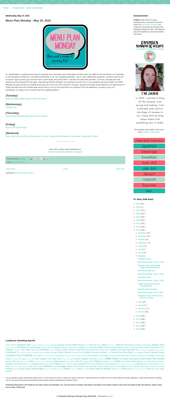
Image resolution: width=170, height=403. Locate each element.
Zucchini (9, 371)
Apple (29, 345)
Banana (82, 345)
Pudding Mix (83, 364)
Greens (102, 355)
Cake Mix (93, 347)
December (142, 233)
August (141, 246)
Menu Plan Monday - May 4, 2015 (150, 292)
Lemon (77, 359)
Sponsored (145, 366)
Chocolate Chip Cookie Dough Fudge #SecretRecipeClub (149, 266)
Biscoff (135, 345)
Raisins (123, 364)
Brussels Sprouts (47, 347)
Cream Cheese (64, 352)
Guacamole (112, 355)
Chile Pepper (26, 350)
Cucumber (95, 352)
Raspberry (140, 364)
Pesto (16, 364)
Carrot (120, 347)
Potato (57, 364)
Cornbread (143, 350)
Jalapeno (43, 359)
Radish (118, 364)
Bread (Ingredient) (11, 347)
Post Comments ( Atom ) (25, 173)
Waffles (125, 369)
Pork (52, 364)
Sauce (55, 366)
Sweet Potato (49, 369)
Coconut (58, 350)
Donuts (125, 352)
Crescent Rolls (77, 352)
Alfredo (8, 345)
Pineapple (35, 364)
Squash (152, 366)
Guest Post (121, 356)
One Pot (79, 361)
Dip (120, 352)
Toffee (55, 369)
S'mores (25, 366)
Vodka (120, 369)
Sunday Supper (25, 369)
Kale (55, 359)
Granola (85, 355)
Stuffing (16, 369)
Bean (105, 345)
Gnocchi (67, 355)
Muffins (32, 361)
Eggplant (141, 352)
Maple (126, 359)
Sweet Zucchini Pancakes (147, 289)
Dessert (115, 352)
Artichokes (47, 345)
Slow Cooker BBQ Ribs (146, 271)
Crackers (29, 352)
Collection (72, 350)
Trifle (84, 369)
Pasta (118, 361)
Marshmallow (134, 359)
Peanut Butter (131, 361)
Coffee (65, 350)
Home (6, 8)
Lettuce (85, 359)
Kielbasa (60, 359)
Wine (149, 369)
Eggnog (135, 352)
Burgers (57, 347)
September (142, 243)
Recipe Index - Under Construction (28, 8)
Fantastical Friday (144, 259)
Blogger (110, 396)
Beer (123, 345)
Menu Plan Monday (18, 162)
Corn (138, 350)
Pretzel (62, 364)
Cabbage (82, 347)
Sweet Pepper (38, 369)
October (141, 239)
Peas (149, 361)
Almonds (14, 345)
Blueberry (156, 345)
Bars (92, 345)
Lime (91, 359)
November (142, 236)
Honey (8, 359)
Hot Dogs (22, 359)
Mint (15, 361)
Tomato (67, 369)
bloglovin (69, 152)
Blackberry (148, 345)
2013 (138, 319)
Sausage (62, 366)
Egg (130, 352)
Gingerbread (59, 355)
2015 (138, 230)
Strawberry (10, 369)
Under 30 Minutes (103, 369)
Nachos (44, 361)
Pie (24, 364)
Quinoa (113, 364)
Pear (145, 361)
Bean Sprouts (112, 345)
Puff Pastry (92, 364)
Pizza (41, 364)
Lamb (68, 359)
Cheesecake (155, 347)
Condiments (94, 350)
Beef (118, 345)
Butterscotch (73, 347)
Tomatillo (60, 369)
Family (147, 352)
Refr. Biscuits (154, 364)
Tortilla (79, 369)
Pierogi (28, 364)
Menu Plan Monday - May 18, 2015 (151, 274)
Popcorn (47, 364)
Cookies (114, 350)
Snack (107, 366)
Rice (8, 366)
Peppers (10, 364)
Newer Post (10, 169)
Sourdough (130, 366)
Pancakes (105, 361)
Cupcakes (104, 352)
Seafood (70, 366)
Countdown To (12, 352)
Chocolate (45, 350)
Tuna (87, 369)
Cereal (147, 347)
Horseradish (15, 359)
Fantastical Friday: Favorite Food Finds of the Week (150, 297)
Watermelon (137, 369)
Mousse (26, 361)
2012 (138, 323)
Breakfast (22, 347)
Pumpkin (99, 364)
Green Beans (93, 356)
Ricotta (12, 366)
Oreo (91, 361)
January (141, 312)
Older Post (120, 169)
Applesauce (35, 345)
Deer (109, 352)
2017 (138, 223)
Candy (107, 347)
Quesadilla (107, 364)
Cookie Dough (104, 350)
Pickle (21, 364)
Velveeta (115, 369)
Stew (162, 366)
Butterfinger (64, 347)
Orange (86, 361)
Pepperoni (160, 361)
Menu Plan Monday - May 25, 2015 (151, 262)
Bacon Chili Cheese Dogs (16, 127)
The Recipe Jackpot (149, 25)
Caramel (113, 347)
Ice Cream (36, 359)
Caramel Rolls (11, 116)
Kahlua (50, 359)
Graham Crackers (76, 355)
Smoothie (100, 366)
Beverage (129, 345)
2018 (138, 220)
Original (97, 361)
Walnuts (131, 369)
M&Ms (95, 359)
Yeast (157, 369)
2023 (138, 204)
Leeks (72, 359)
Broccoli (30, 347)
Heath (147, 355)
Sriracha (158, 366)
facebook (52, 152)
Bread (162, 345)
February (141, 308)
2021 (138, 210)
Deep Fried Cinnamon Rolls (17, 136)
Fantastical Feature (157, 352)
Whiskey (144, 369)
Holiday (152, 356)
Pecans (154, 361)
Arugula (54, 345)
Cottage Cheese (159, 350)
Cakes (101, 347)
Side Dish (93, 366)
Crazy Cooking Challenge (48, 352)
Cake (87, 347)
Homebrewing (159, 355)
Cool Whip (122, 350)
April (140, 302)
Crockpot (86, 352)
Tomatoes (74, 369)
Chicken (10, 350)
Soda (118, 366)
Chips (37, 350)
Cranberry (35, 352)
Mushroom (38, 361)
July (140, 249)
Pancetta (112, 361)
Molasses (20, 361)
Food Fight (37, 356)
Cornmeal (150, 350)
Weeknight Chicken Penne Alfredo (33, 116)
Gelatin (53, 355)
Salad (30, 366)
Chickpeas (17, 350)
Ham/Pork (133, 355)
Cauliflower (134, 347)
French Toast (46, 355)
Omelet (72, 361)
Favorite (27, 355)
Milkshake (9, 361)
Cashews (126, 347)
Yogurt (162, 369)
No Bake (50, 361)
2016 (138, 227)
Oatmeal (62, 361)
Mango (121, 359)
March (140, 305)
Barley (87, 345)
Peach (123, 361)
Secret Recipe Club (81, 366)
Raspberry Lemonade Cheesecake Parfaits (80, 136)
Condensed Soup (83, 350)
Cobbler (52, 350)
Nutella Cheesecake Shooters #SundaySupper (149, 285)
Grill (106, 356)
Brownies (37, 347)
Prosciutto (68, 364)
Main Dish (112, 358)
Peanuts (140, 361)
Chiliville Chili (11, 107)
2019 (138, 217)
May (140, 256)
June (140, 253)
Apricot (41, 345)
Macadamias (102, 359)
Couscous (22, 352)
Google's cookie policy (151, 132)
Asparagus (61, 345)
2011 (138, 326)
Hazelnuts (141, 355)
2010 (138, 329)
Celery (141, 347)
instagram (78, 152)
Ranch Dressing (131, 364)
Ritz (16, 366)
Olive (68, 361)
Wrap (153, 369)
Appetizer (22, 345)
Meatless (143, 359)
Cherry (162, 347)
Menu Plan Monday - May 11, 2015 (151, 281)
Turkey (92, 369)
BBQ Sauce (98, 345)
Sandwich (48, 366)
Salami (35, 366)
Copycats (131, 350)
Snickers (113, 366)
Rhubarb (161, 364)
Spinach (137, 366)
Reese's (147, 364)
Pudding (75, 364)
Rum (20, 366)
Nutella (56, 361)
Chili (33, 350)
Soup (123, 366)
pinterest (60, 152)
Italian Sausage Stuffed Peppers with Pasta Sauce (26, 99)
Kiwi (64, 359)
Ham (128, 356)
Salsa (40, 366)
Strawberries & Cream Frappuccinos (45, 136)
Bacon (75, 345)
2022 (138, 207)
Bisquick (141, 345)
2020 (138, 214)
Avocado (69, 345)
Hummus (29, 359)
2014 (138, 316)
